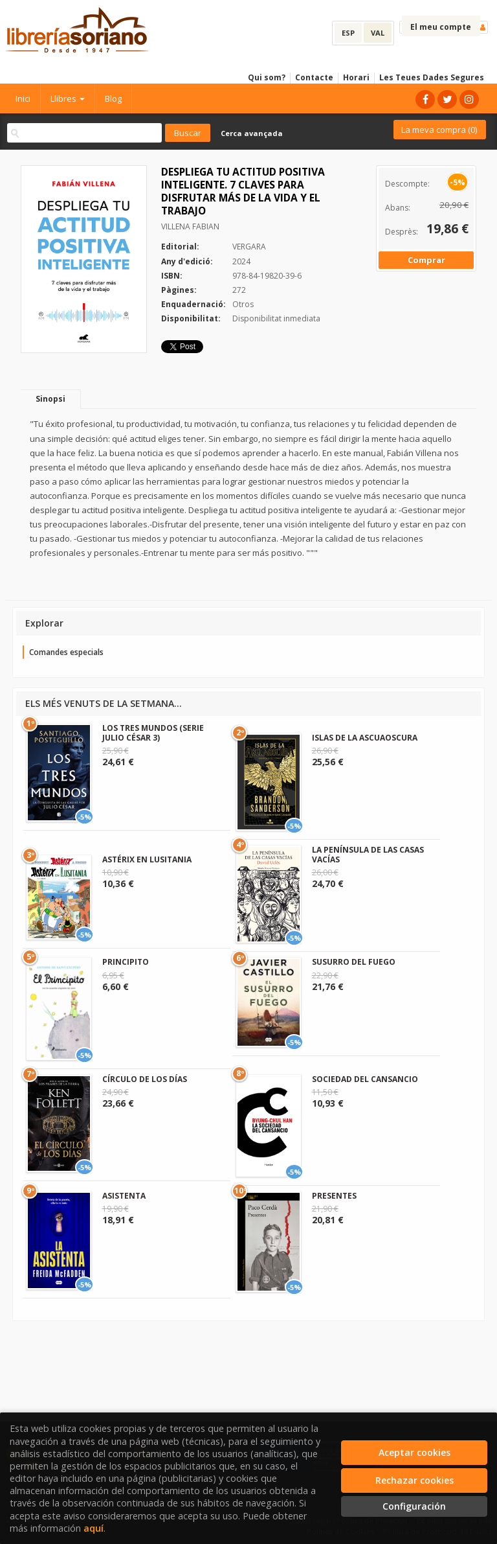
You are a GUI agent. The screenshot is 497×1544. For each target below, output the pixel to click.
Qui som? (266, 77)
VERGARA (249, 246)
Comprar (426, 260)
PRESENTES (334, 1195)
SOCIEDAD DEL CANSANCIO (365, 1079)
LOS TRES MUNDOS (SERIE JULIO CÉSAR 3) (153, 732)
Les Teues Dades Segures (431, 77)
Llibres (67, 98)
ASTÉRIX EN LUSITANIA (147, 859)
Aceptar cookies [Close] (414, 1452)
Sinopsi (50, 398)
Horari (356, 77)
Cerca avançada (252, 133)
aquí (93, 1528)
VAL (377, 33)
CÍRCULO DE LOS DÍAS (144, 1079)
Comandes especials (66, 652)
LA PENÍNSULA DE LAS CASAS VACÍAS (368, 854)
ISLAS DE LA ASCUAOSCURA (364, 737)
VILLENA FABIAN (190, 226)
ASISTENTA (124, 1195)
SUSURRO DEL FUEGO (353, 961)
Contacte (314, 77)
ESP (348, 33)
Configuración (414, 1506)
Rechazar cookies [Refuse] (414, 1480)
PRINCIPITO (125, 961)
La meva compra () (439, 129)
